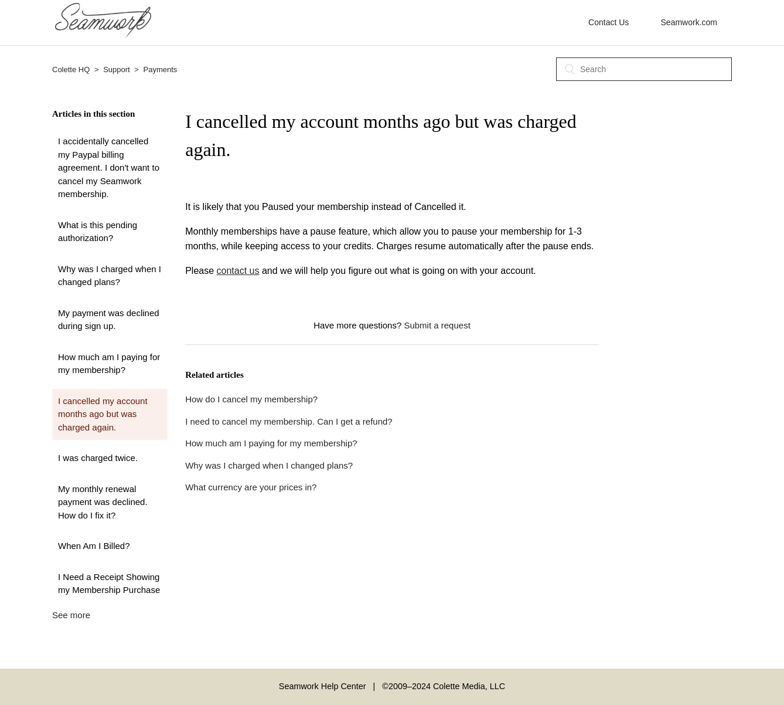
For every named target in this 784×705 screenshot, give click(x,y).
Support (116, 69)
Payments (161, 69)
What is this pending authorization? (97, 231)
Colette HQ (71, 69)
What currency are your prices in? (250, 487)
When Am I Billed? (94, 546)
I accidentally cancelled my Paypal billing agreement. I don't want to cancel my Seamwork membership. (108, 167)
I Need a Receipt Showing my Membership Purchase (109, 583)
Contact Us (608, 22)
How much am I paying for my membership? (109, 363)
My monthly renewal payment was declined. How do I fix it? (103, 502)
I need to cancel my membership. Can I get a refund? (289, 421)
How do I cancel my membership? (251, 399)
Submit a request (437, 325)
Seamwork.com (689, 22)
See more (71, 615)
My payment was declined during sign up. (108, 319)
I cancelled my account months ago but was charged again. (103, 414)
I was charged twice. (98, 458)
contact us (238, 271)
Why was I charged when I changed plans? (109, 275)
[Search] (644, 69)
